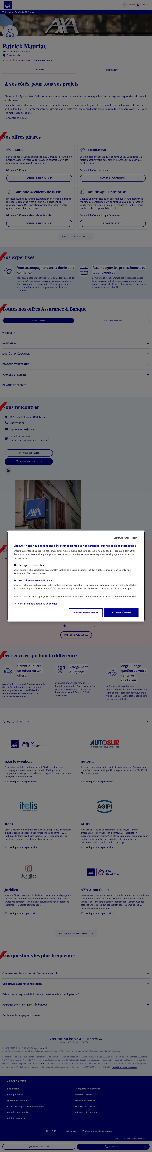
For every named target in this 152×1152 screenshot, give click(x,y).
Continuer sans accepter (125, 537)
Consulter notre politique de (37, 603)
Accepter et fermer (121, 612)
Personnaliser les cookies (85, 612)
